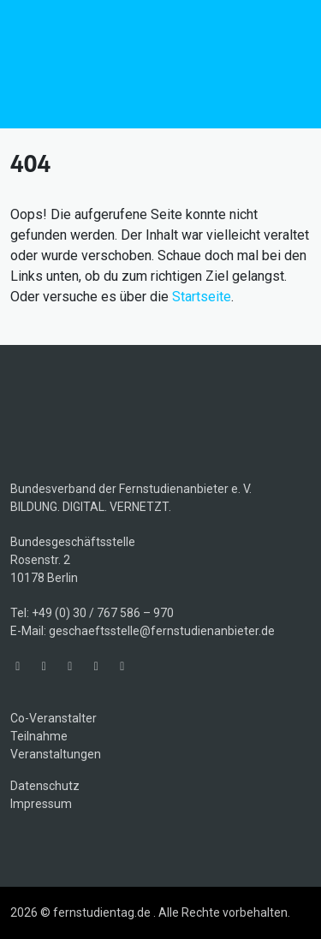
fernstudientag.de (139, 64)
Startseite (201, 296)
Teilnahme (39, 736)
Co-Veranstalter (53, 718)
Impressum (41, 804)
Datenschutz (45, 786)
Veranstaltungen (55, 754)
